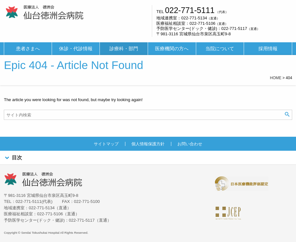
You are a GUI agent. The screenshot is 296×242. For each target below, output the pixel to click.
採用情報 (268, 48)
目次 (13, 158)
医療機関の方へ (172, 48)
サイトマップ (106, 144)
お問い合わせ (189, 144)
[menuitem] (28, 48)
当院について (219, 48)
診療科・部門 (123, 48)
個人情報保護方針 (148, 144)
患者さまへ (28, 48)
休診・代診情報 (76, 48)
